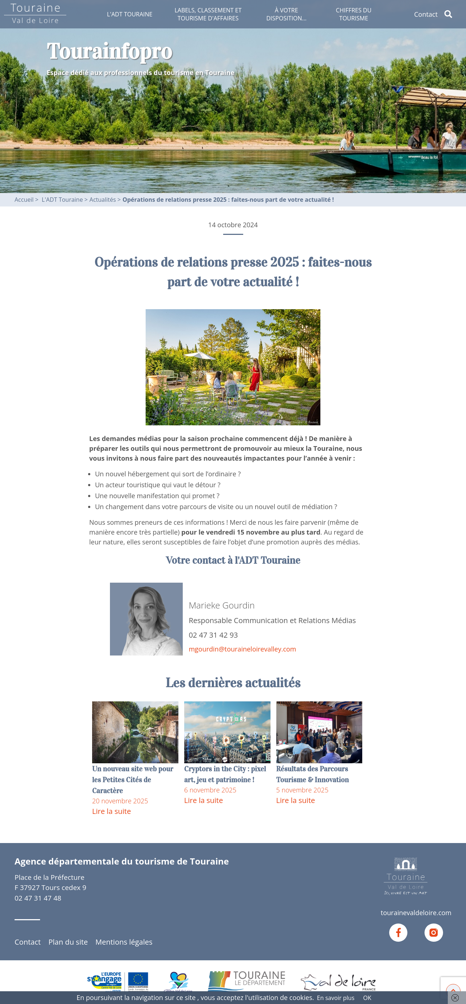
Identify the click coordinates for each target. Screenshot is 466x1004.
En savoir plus (336, 998)
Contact (426, 14)
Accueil (24, 200)
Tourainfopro (109, 51)
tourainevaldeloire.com (416, 912)
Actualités (104, 200)
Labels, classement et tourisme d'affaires (207, 14)
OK (367, 998)
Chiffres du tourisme (354, 14)
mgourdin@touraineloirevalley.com (242, 649)
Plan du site (68, 942)
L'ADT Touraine (130, 14)
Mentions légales (124, 942)
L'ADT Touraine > (65, 200)
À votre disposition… (286, 14)
